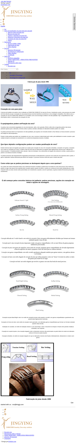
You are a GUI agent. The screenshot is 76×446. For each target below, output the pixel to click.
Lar (10, 73)
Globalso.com (12, 441)
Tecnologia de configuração (17, 78)
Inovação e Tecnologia (16, 75)
